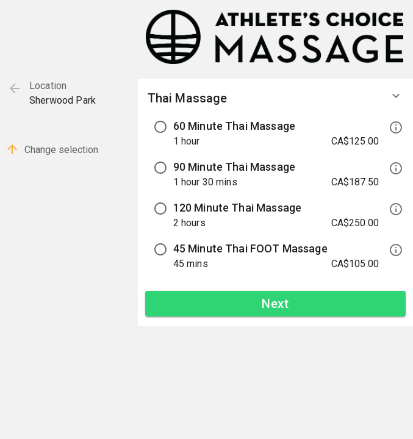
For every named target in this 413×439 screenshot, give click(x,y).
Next (275, 303)
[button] (275, 103)
